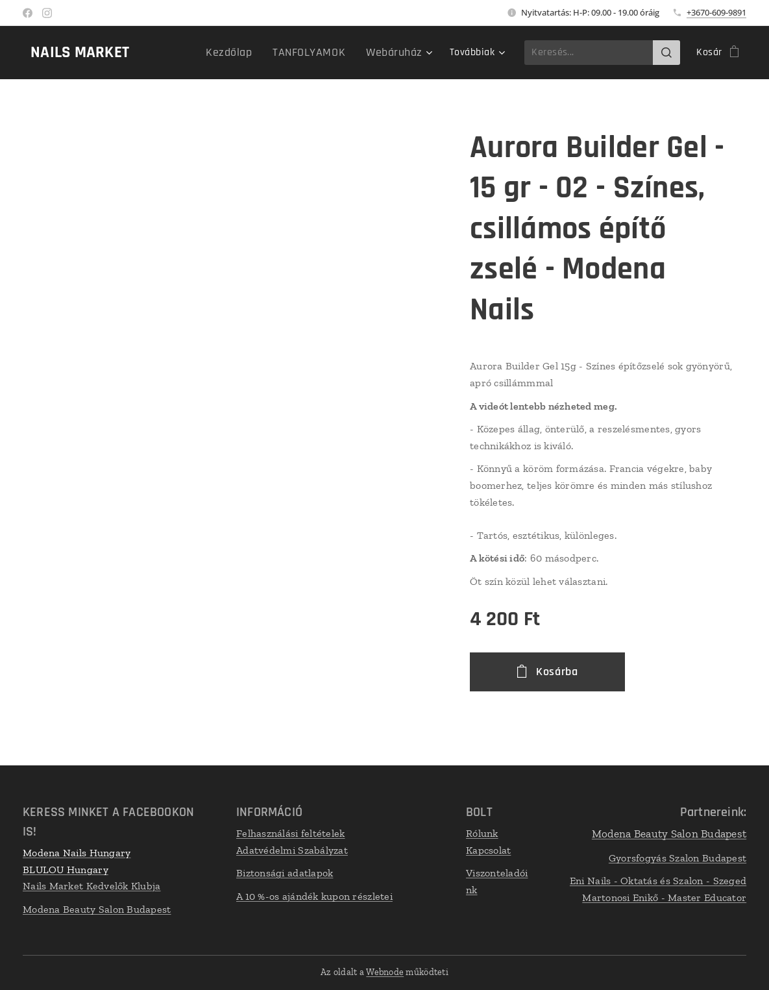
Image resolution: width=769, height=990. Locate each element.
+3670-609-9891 (716, 12)
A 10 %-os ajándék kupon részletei (314, 896)
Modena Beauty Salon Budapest (97, 909)
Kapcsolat (488, 850)
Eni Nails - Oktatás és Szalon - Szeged (658, 881)
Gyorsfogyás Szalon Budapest (677, 858)
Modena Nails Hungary (76, 853)
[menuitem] (197, 52)
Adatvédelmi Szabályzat (292, 850)
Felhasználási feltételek (290, 833)
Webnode (385, 972)
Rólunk (482, 833)
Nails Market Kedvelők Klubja (92, 886)
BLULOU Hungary (65, 869)
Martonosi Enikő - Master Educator (664, 897)
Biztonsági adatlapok (284, 873)
